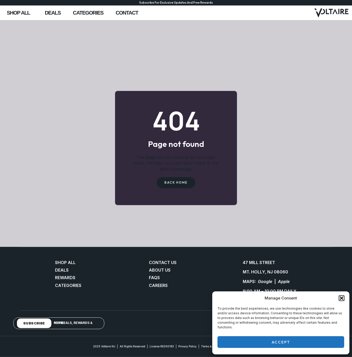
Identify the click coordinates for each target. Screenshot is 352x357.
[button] (341, 298)
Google (265, 281)
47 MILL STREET (259, 262)
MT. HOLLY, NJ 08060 (265, 272)
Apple (284, 281)
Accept (281, 342)
